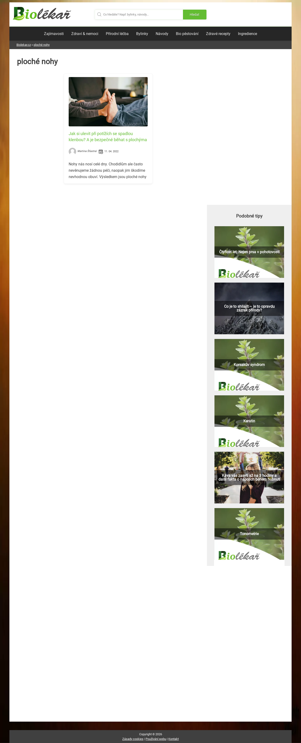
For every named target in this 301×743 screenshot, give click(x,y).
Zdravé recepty (218, 33)
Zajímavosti (54, 33)
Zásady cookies (132, 739)
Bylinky (142, 33)
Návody (162, 33)
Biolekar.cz (23, 45)
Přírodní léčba (117, 33)
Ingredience (247, 33)
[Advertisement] (108, 220)
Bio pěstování (187, 33)
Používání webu (156, 739)
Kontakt (173, 739)
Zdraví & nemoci (84, 33)
